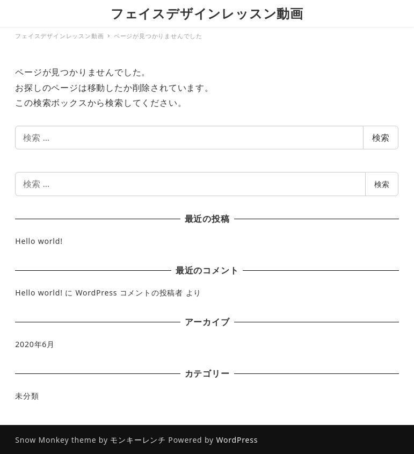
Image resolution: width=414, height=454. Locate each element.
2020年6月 (35, 344)
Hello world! (38, 241)
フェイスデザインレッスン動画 (207, 13)
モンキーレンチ (138, 440)
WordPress (237, 440)
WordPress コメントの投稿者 (129, 292)
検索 (380, 137)
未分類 (27, 396)
